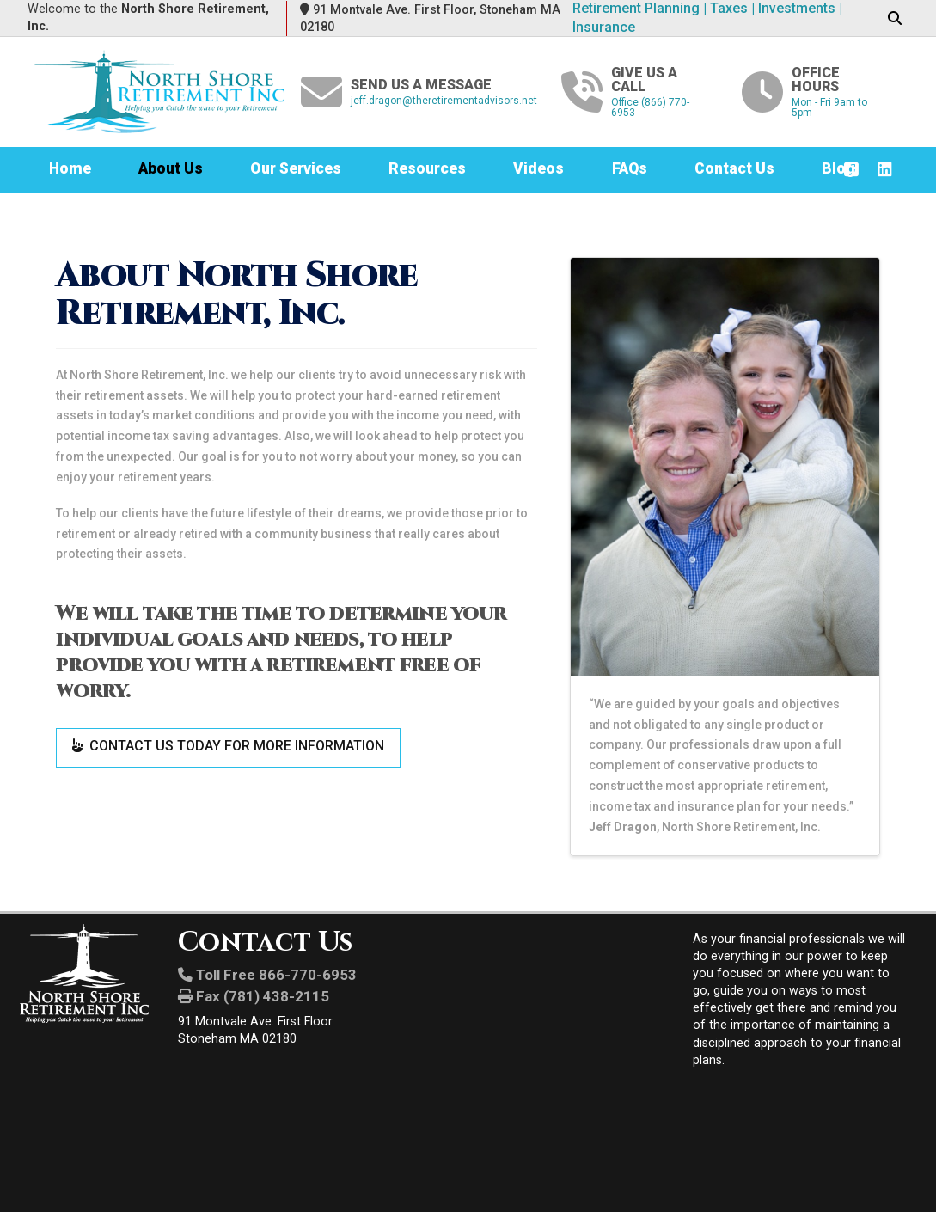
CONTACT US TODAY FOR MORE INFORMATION (228, 746)
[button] (894, 18)
